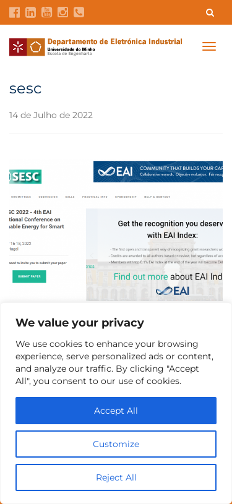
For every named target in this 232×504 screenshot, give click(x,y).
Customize (116, 444)
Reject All (116, 477)
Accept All (116, 410)
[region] (116, 403)
